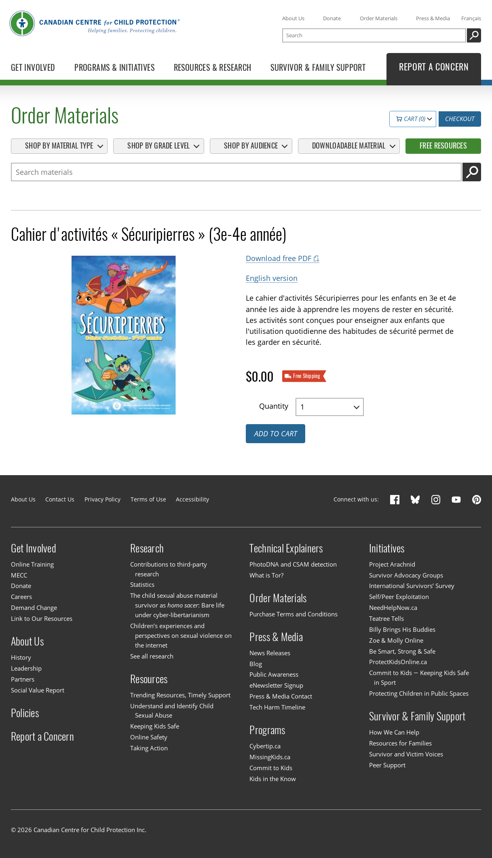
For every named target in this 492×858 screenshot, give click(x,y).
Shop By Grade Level (158, 146)
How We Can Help (394, 732)
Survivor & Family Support (417, 716)
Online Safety (148, 737)
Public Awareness (273, 674)
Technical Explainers (286, 547)
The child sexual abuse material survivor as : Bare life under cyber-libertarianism (177, 605)
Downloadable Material (349, 146)
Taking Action (149, 748)
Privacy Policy (102, 499)
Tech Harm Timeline (277, 707)
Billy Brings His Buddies (402, 629)
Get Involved (33, 547)
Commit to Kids (270, 768)
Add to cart (275, 433)
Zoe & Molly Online (396, 640)
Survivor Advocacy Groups (406, 575)
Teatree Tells (386, 618)
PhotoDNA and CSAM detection (293, 564)
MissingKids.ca (269, 757)
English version (272, 278)
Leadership (26, 668)
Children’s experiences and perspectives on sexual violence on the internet (181, 635)
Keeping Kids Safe (154, 726)
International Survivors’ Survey (411, 586)
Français (471, 18)
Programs (267, 729)
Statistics (142, 585)
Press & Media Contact (280, 696)
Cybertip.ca (265, 746)
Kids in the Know (272, 779)
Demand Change (34, 607)
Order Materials (378, 18)
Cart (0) (410, 119)
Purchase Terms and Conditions (293, 614)
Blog (255, 664)
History (21, 657)
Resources (148, 678)
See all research (151, 656)
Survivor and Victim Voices (406, 754)
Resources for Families (400, 743)
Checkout (459, 119)
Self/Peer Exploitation (399, 597)
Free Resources (443, 146)
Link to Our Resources (41, 618)
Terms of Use (148, 499)
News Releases (269, 653)
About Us (293, 18)
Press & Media (433, 18)
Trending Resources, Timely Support (180, 695)
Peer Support (387, 765)
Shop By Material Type (59, 146)
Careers (21, 597)
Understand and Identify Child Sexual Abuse (171, 711)
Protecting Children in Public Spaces (419, 693)
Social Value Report (37, 690)
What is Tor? (266, 575)
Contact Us (59, 499)
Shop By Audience (251, 146)
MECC (19, 575)
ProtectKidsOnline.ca (398, 662)
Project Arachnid (392, 564)
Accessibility (192, 499)
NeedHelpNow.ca (393, 607)
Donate (332, 18)
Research (147, 547)
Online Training (32, 564)
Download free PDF (278, 258)
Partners (22, 679)
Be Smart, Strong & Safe (402, 651)
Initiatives (387, 547)
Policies (25, 712)
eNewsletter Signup (276, 685)
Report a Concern (42, 735)
